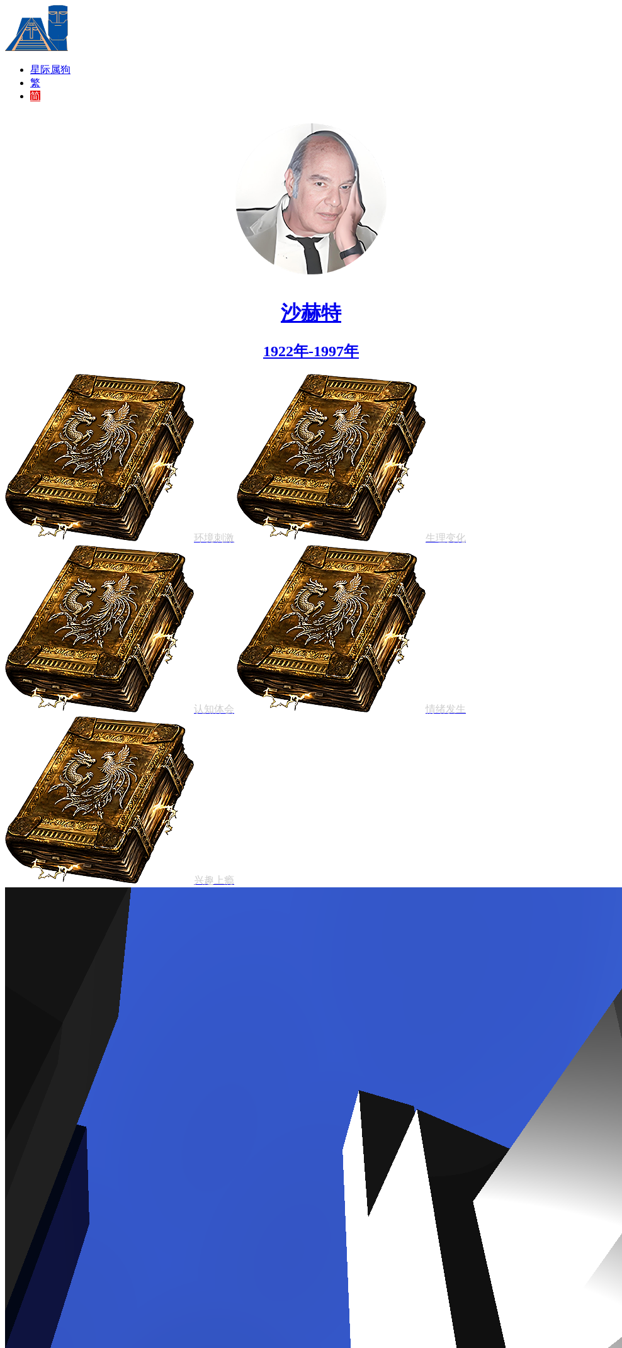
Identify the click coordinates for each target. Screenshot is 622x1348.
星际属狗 (50, 69)
